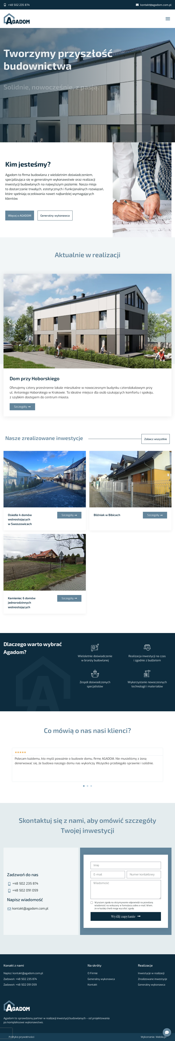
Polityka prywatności (21, 1037)
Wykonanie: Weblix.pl (153, 1037)
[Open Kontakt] (167, 1032)
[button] (167, 18)
